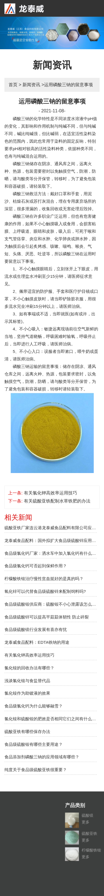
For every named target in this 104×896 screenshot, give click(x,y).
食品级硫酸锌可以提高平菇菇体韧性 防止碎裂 (46, 617)
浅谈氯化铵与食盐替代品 (27, 680)
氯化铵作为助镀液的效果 (27, 693)
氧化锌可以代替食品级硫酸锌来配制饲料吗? (45, 591)
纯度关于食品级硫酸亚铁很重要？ (35, 769)
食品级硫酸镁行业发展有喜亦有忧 (35, 629)
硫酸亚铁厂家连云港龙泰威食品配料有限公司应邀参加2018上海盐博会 (50, 527)
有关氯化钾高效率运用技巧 (50, 493)
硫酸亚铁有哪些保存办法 (27, 731)
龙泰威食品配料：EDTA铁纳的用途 (36, 642)
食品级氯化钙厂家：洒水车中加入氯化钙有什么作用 (50, 553)
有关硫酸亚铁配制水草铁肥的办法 (57, 501)
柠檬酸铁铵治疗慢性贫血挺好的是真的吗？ (43, 578)
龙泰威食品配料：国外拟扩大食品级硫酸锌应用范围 (50, 540)
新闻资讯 (31, 84)
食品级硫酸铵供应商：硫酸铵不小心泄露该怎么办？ (50, 604)
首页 (13, 84)
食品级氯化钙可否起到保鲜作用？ (35, 565)
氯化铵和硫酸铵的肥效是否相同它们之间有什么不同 (50, 718)
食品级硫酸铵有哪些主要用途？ (33, 744)
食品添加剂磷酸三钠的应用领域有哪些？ (41, 756)
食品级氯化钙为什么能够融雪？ (33, 706)
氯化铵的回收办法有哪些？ (29, 667)
